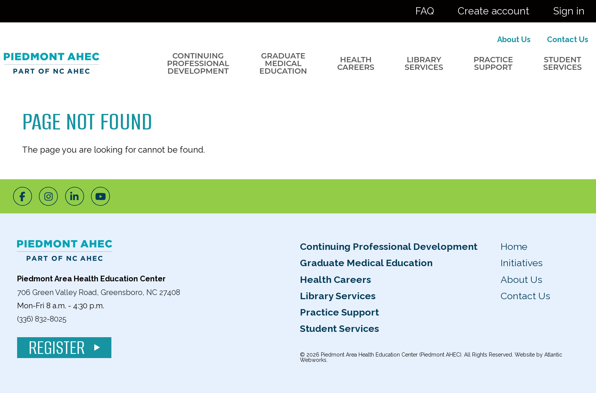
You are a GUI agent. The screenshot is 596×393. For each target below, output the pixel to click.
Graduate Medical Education (283, 63)
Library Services (423, 63)
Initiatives (522, 262)
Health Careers (355, 63)
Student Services (562, 63)
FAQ (424, 11)
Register (64, 347)
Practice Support (493, 63)
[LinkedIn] (75, 196)
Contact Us (567, 39)
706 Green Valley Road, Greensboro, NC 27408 (98, 292)
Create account (493, 11)
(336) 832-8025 (42, 319)
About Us (514, 39)
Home (514, 246)
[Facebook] (23, 196)
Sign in (569, 11)
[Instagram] (48, 196)
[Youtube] (101, 196)
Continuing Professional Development (198, 63)
